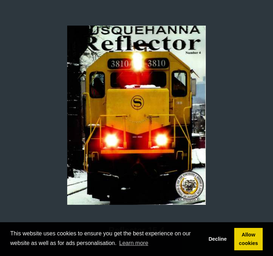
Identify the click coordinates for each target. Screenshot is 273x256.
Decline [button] (218, 239)
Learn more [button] (133, 243)
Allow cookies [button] (248, 239)
